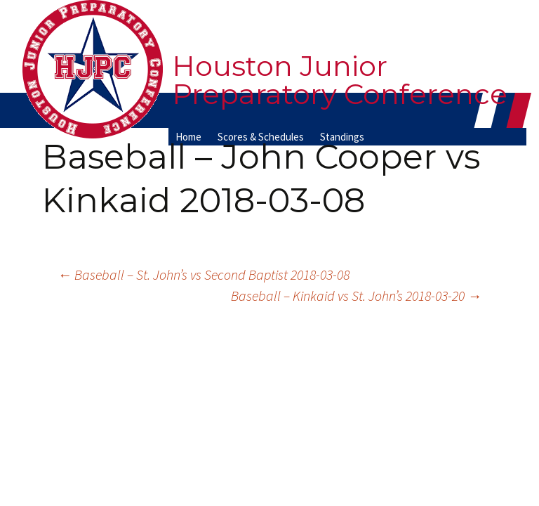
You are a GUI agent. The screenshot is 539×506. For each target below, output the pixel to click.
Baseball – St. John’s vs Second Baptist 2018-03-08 (204, 274)
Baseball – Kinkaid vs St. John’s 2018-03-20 (356, 295)
